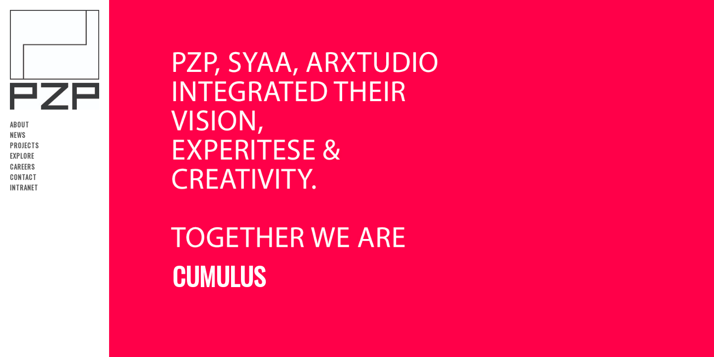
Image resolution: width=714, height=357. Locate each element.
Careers (22, 167)
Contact (23, 177)
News (18, 135)
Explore (22, 156)
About (19, 124)
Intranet (24, 187)
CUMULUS (219, 275)
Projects (24, 145)
